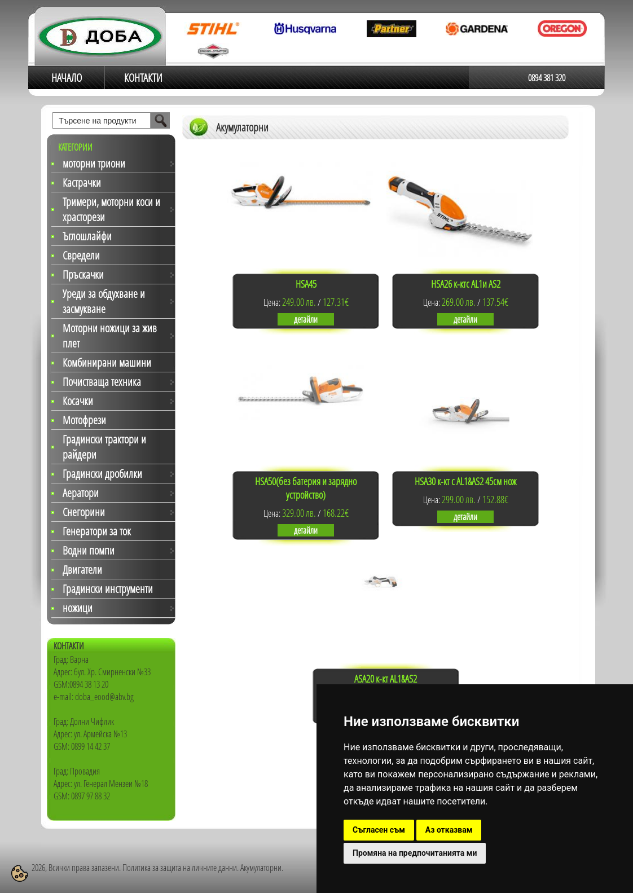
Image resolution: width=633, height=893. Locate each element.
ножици (78, 607)
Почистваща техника (102, 381)
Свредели (81, 255)
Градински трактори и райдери (104, 447)
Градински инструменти (108, 588)
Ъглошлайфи (87, 236)
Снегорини (84, 512)
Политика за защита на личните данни (179, 867)
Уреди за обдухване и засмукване (104, 301)
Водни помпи (89, 550)
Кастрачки (82, 182)
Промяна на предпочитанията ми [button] (415, 852)
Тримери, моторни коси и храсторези (111, 209)
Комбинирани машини (107, 362)
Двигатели (82, 569)
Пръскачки (83, 274)
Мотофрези (84, 420)
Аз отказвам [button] (449, 829)
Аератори (81, 492)
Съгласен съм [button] (379, 829)
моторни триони (94, 163)
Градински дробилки (102, 473)
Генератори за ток (97, 531)
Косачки (78, 400)
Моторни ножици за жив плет (110, 335)
